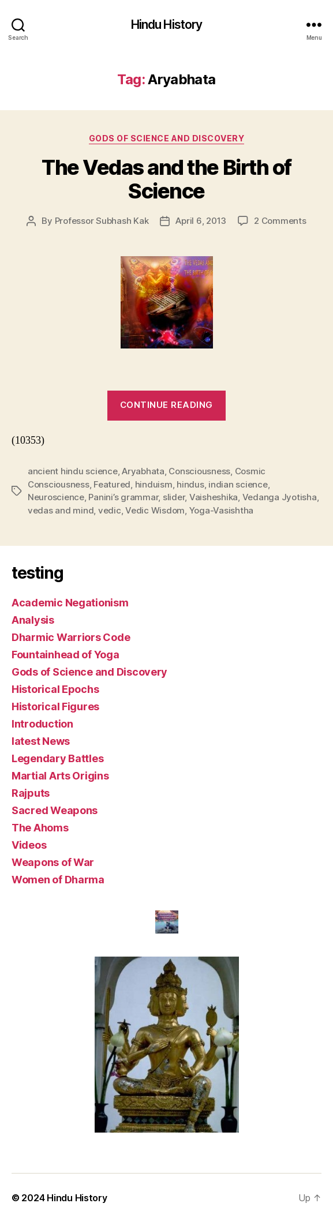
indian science (237, 484)
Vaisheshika (213, 497)
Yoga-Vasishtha (221, 510)
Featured (111, 484)
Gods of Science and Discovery (167, 138)
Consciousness (199, 471)
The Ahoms (40, 828)
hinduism (154, 484)
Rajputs (31, 793)
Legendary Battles (57, 758)
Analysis (33, 620)
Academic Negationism (70, 603)
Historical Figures (55, 706)
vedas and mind (60, 510)
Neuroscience (56, 497)
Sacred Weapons (55, 810)
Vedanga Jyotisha (279, 497)
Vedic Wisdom (155, 510)
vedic (109, 510)
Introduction (42, 724)
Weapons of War (53, 862)
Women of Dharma (58, 880)
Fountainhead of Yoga (65, 655)
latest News (41, 741)
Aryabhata (143, 471)
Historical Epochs (55, 689)
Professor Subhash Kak (102, 220)
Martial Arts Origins (60, 776)
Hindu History (167, 24)
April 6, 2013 (200, 220)
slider (174, 497)
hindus (190, 484)
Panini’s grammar (123, 497)
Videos (29, 845)
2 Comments (280, 220)
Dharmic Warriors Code (71, 637)
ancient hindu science (73, 471)
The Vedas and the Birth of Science (166, 179)
